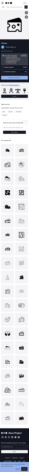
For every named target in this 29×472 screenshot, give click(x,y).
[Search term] (15, 7)
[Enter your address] (14, 446)
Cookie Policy (17, 464)
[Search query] (14, 127)
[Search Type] (3, 7)
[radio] (14, 59)
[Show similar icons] (26, 17)
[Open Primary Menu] (2, 3)
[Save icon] (26, 12)
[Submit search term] (26, 7)
